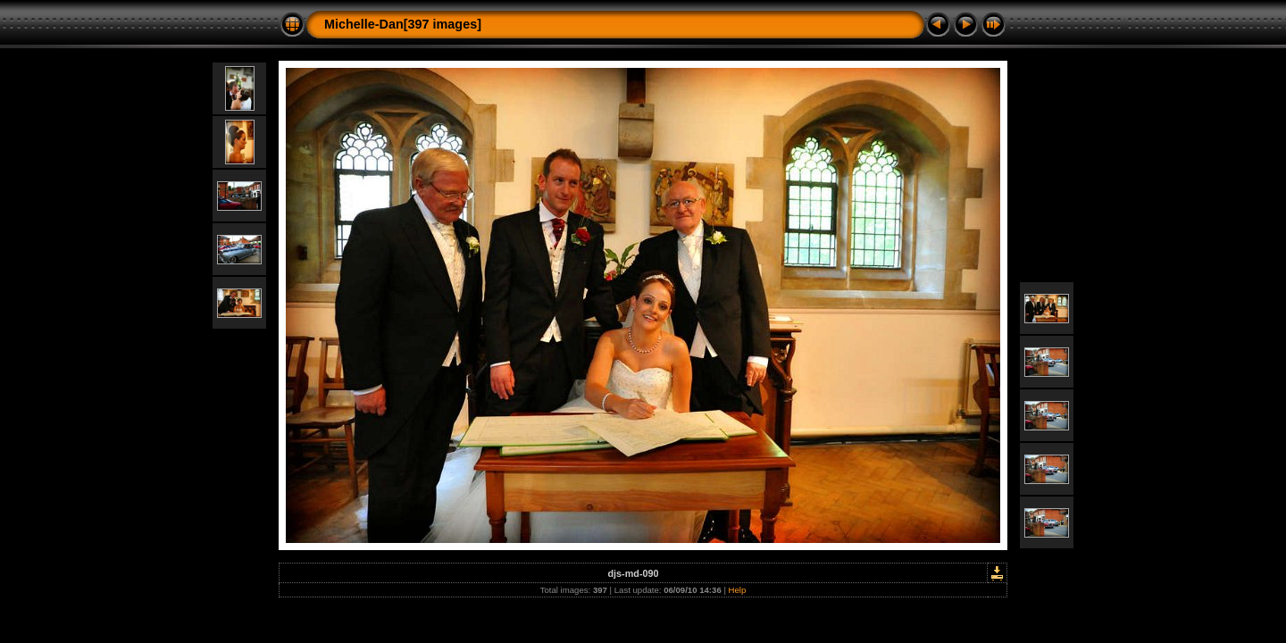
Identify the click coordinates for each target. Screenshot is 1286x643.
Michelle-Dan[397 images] (402, 24)
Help (738, 590)
